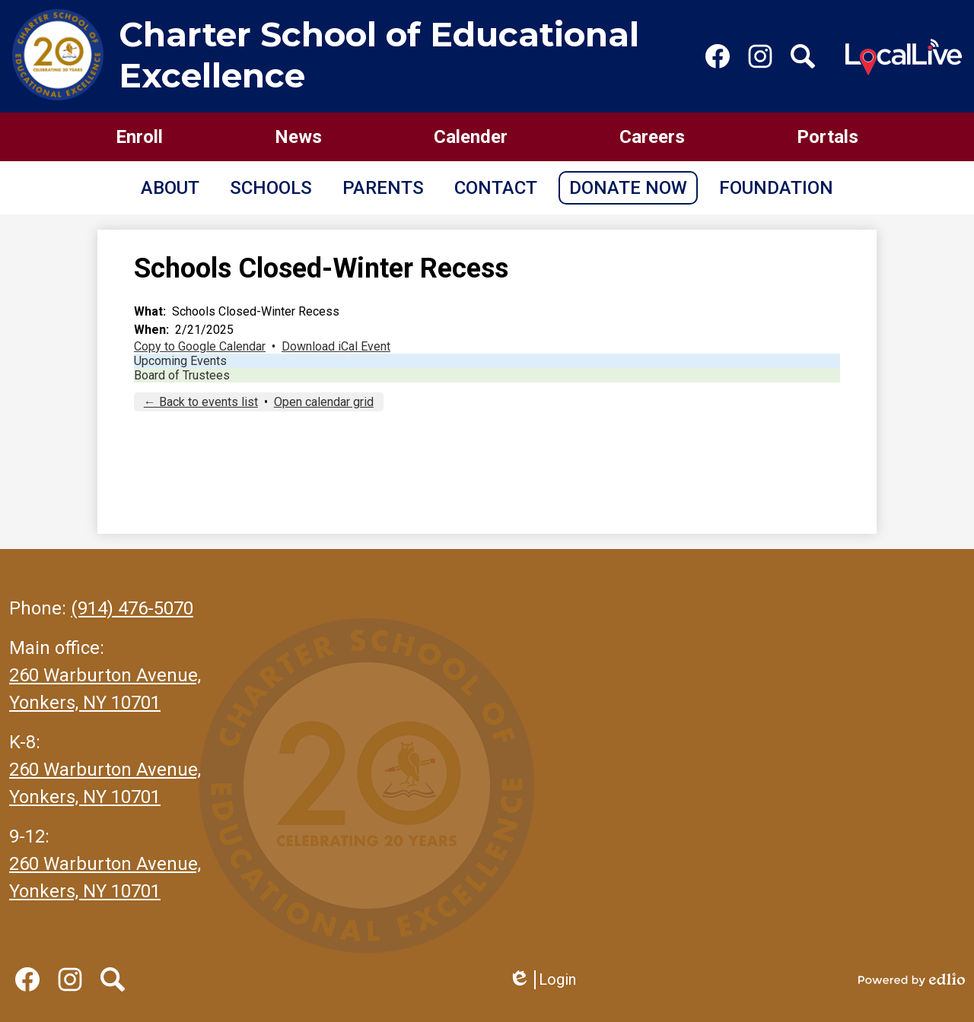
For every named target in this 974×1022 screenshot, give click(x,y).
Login (542, 979)
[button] (170, 187)
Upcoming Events (180, 361)
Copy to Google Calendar (200, 346)
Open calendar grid (324, 402)
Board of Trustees (182, 375)
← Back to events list (201, 402)
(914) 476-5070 (132, 608)
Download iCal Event (336, 346)
